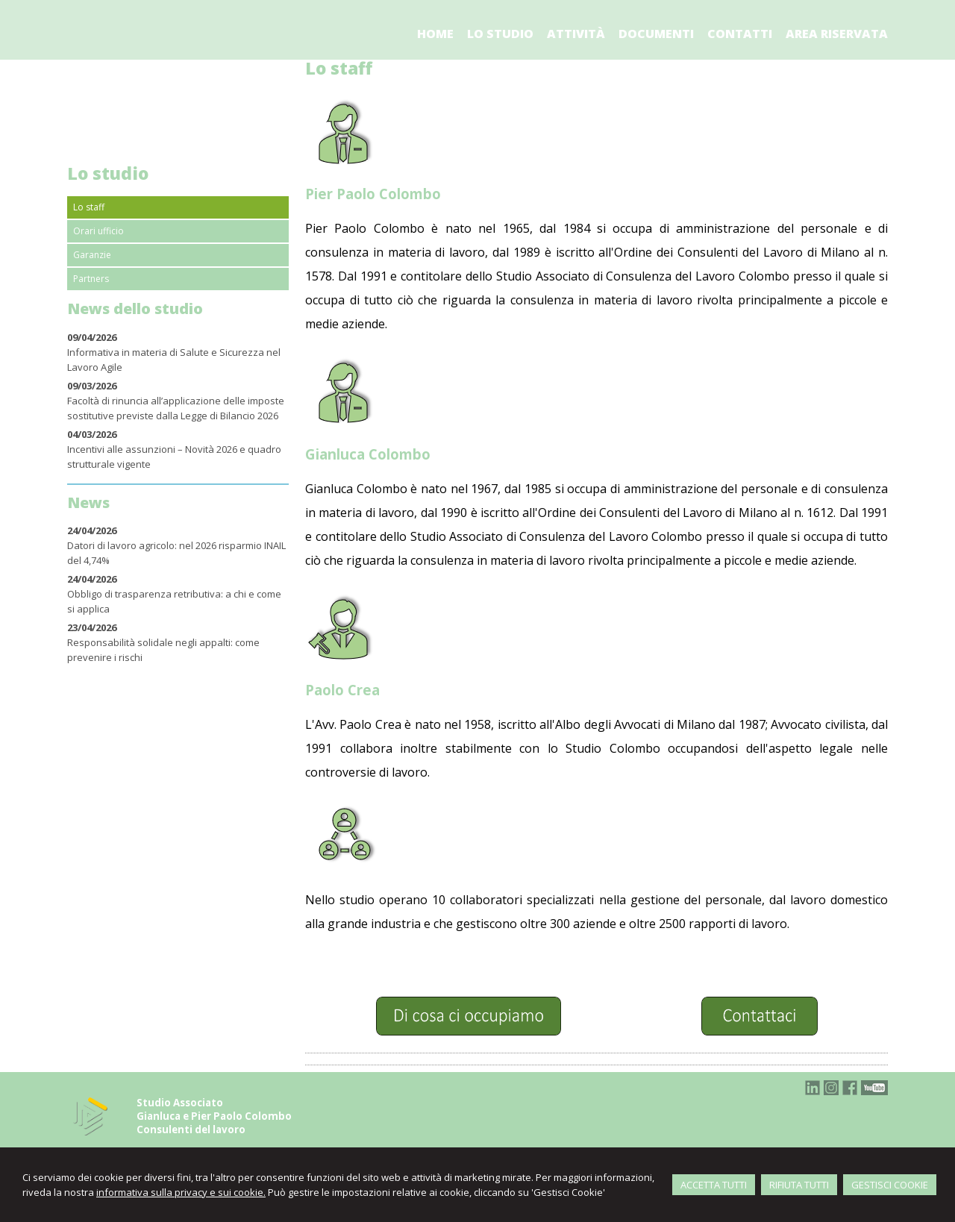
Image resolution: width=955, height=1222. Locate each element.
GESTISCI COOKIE (889, 1184)
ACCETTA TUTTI (713, 1184)
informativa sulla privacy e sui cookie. (181, 1192)
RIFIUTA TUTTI (799, 1184)
